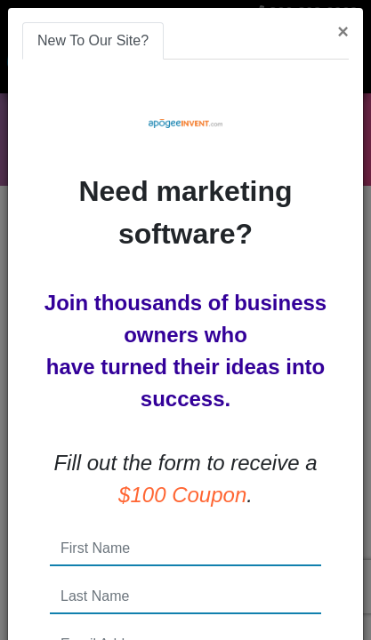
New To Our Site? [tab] (93, 40)
